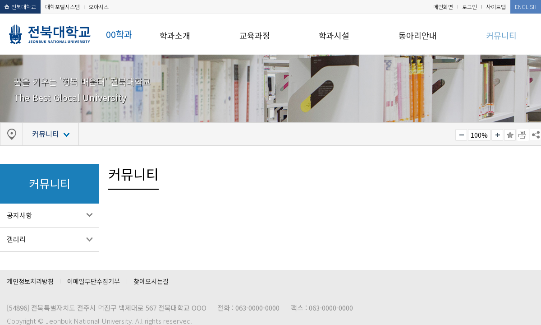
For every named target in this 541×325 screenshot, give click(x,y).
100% (479, 134)
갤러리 (16, 239)
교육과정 (254, 35)
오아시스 (99, 6)
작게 (461, 135)
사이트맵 (496, 6)
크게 (497, 135)
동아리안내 (418, 35)
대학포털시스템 (62, 6)
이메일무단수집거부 (93, 281)
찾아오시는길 (151, 281)
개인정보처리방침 (30, 281)
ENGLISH (525, 6)
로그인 (469, 6)
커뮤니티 (501, 35)
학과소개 (175, 35)
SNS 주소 (535, 134)
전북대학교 (20, 6)
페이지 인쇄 (523, 135)
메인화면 (443, 6)
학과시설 (334, 35)
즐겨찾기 (510, 135)
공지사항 (19, 215)
